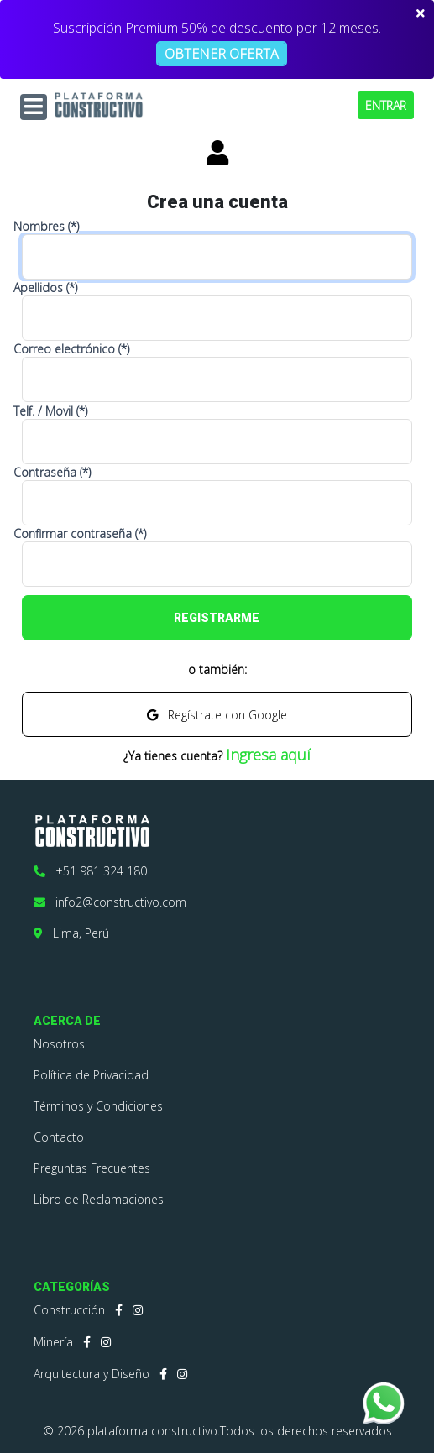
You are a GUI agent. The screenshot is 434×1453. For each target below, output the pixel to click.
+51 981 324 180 (90, 871)
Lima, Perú (71, 933)
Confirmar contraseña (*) (79, 534)
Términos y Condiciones (98, 1106)
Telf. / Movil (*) (50, 411)
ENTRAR (385, 105)
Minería (53, 1342)
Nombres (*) (46, 226)
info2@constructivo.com (110, 902)
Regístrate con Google (217, 715)
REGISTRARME (216, 618)
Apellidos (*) (45, 288)
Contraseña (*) (52, 472)
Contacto (59, 1137)
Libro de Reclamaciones (99, 1199)
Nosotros (59, 1044)
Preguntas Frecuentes (92, 1168)
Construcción (69, 1310)
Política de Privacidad (91, 1075)
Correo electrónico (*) (71, 349)
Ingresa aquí (268, 755)
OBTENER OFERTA (222, 53)
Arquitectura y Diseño (91, 1374)
